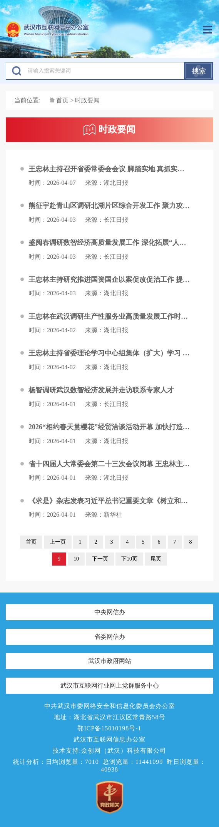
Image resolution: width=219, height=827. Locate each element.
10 (76, 559)
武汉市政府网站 (109, 661)
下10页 (129, 559)
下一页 (100, 559)
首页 (62, 100)
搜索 (199, 71)
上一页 (58, 542)
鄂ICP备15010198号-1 (109, 728)
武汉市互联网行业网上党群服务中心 (109, 685)
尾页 (155, 559)
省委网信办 (109, 636)
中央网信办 (109, 612)
